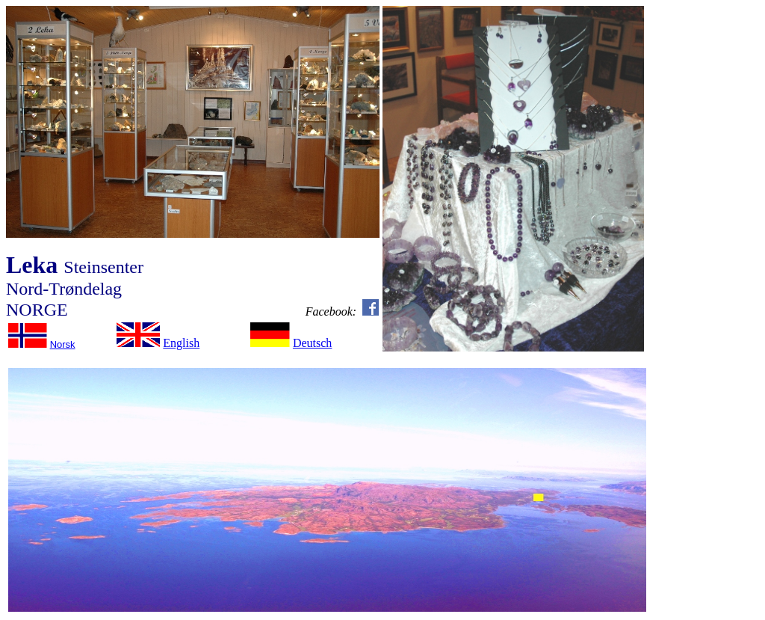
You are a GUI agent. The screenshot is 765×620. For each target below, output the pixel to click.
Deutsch (312, 343)
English (181, 343)
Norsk (62, 344)
